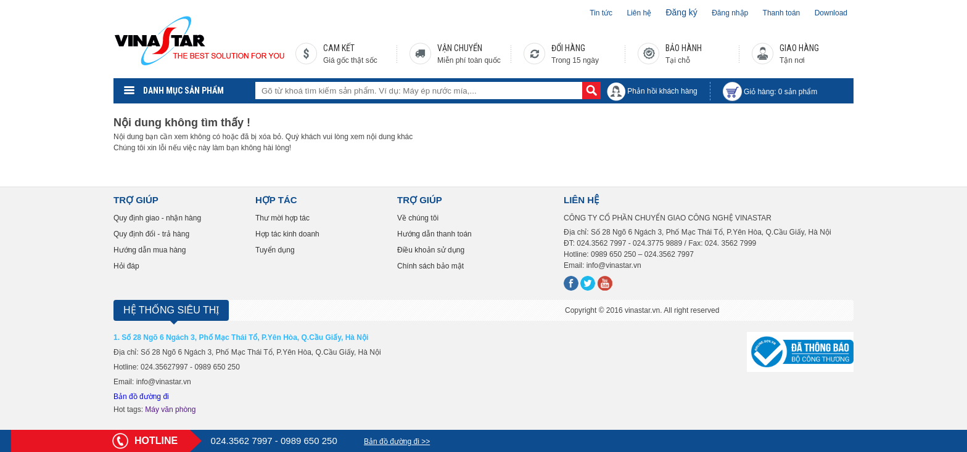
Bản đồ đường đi (141, 396)
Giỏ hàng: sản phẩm (780, 91)
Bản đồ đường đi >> (397, 441)
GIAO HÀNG (799, 48)
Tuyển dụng (275, 250)
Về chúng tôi (417, 218)
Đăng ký (681, 12)
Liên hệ (639, 13)
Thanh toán (781, 13)
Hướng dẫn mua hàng (149, 250)
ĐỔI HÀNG (568, 48)
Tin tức (601, 13)
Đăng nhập (730, 13)
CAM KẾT (339, 48)
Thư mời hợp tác (282, 218)
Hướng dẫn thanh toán (434, 234)
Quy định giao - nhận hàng (157, 218)
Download (831, 13)
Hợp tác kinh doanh (287, 234)
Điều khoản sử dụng (430, 250)
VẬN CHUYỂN (459, 48)
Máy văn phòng (170, 409)
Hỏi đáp (126, 266)
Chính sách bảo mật (430, 266)
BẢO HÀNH (683, 48)
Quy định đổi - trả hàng (151, 234)
